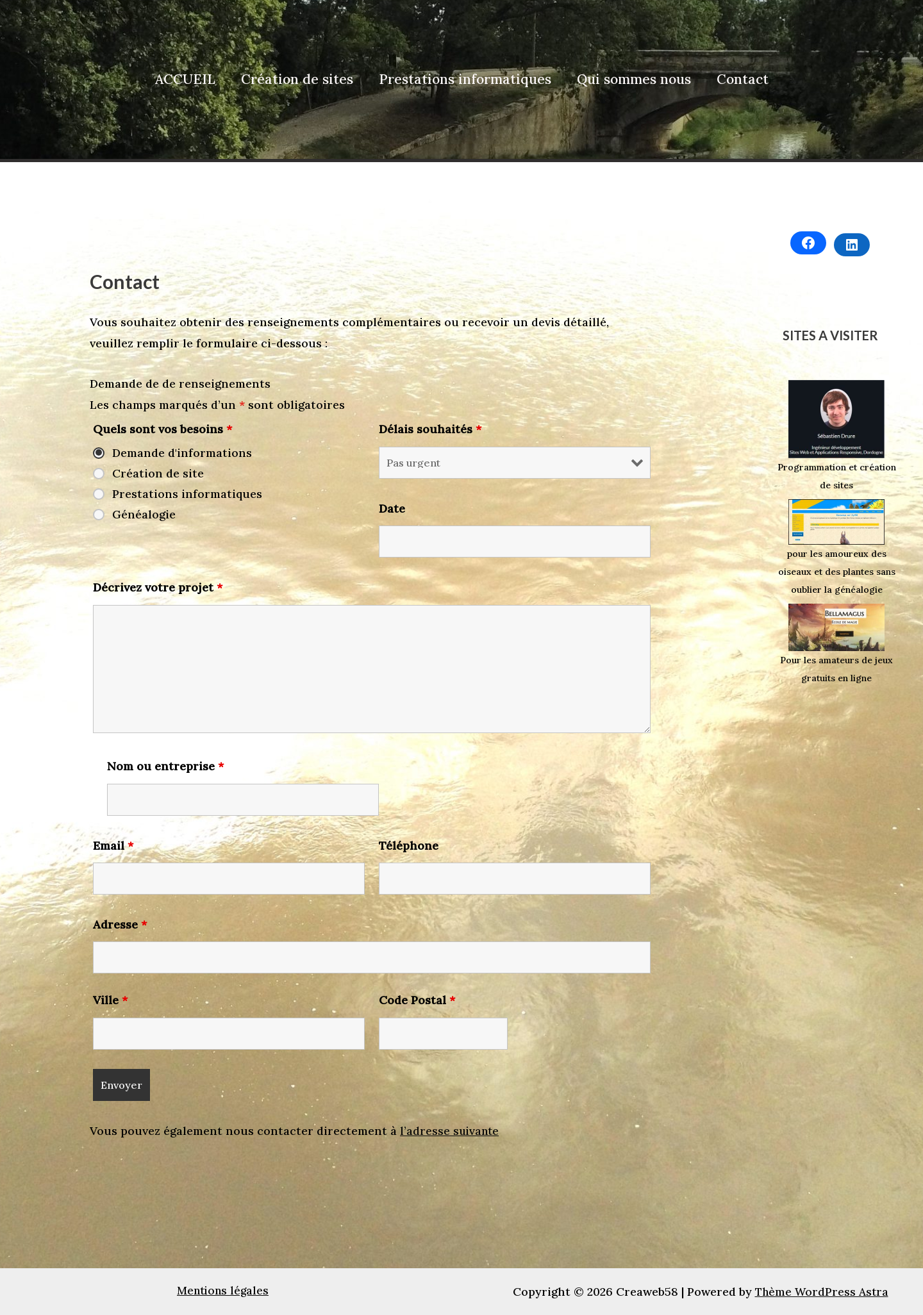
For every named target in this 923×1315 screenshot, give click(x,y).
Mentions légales (223, 1291)
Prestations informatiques (465, 79)
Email (113, 845)
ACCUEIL (183, 79)
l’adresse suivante (451, 1130)
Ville (110, 1000)
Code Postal (417, 1000)
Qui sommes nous (635, 79)
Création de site (158, 473)
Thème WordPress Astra (821, 1291)
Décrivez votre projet (157, 587)
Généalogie (144, 514)
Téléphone (408, 845)
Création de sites (296, 79)
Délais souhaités (430, 429)
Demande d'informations (182, 453)
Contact (745, 79)
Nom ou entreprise (165, 766)
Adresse (120, 924)
